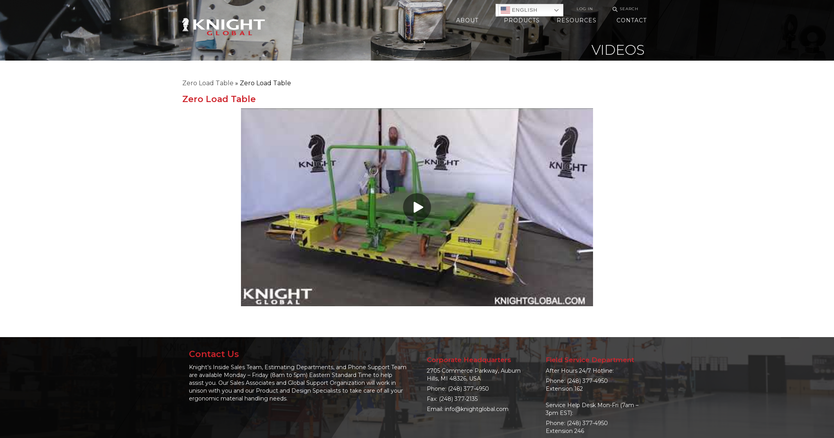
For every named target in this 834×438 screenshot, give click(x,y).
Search (624, 9)
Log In (585, 8)
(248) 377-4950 (468, 388)
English (519, 10)
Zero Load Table (208, 83)
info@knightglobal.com (477, 409)
